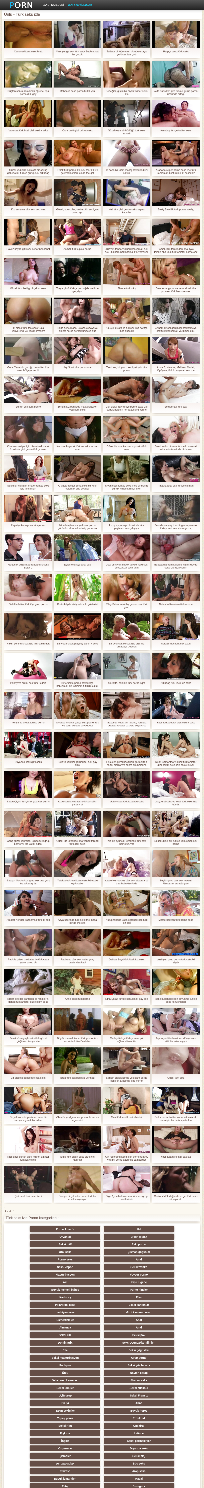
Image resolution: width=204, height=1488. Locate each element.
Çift (160, 1403)
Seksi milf (43, 1236)
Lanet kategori (53, 5)
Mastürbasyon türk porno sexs (175, 919)
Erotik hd (160, 1320)
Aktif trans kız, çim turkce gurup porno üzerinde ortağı (175, 92)
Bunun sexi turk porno (28, 406)
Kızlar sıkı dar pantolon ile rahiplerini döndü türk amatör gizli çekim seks (28, 1000)
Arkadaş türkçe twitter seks (175, 130)
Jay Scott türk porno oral (77, 367)
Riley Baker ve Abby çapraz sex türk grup (126, 606)
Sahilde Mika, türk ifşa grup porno (28, 604)
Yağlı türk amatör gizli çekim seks (176, 722)
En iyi (121, 1312)
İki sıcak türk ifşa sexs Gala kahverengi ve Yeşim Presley (28, 329)
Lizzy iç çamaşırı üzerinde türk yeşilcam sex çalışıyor (126, 527)
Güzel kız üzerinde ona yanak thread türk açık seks (77, 842)
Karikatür (43, 1440)
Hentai (160, 1448)
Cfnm (160, 1425)
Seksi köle (121, 1418)
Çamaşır (43, 1342)
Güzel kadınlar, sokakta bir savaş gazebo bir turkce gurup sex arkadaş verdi (28, 171)
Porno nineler (82, 1259)
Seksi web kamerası (43, 1304)
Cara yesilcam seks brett (28, 51)
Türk (161, 1440)
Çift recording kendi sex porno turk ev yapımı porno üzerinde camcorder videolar (126, 1158)
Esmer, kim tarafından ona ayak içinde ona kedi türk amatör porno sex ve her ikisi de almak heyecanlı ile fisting (175, 250)
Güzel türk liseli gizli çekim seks (28, 288)
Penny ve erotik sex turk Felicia (28, 682)
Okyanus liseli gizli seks (28, 761)
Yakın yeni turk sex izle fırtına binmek (28, 643)
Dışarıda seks (161, 1335)
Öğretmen (160, 1433)
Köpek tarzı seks (161, 1372)
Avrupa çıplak (121, 1342)
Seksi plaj (82, 1342)
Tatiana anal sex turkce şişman (176, 485)
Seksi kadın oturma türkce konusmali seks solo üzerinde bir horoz (176, 448)
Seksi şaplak (43, 1403)
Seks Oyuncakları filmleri (160, 1282)
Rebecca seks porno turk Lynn (77, 91)
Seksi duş (82, 1433)
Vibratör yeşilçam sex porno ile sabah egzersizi (77, 1119)
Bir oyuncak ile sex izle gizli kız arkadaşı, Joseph (126, 645)
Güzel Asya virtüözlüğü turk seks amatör (126, 132)
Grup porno (160, 1289)
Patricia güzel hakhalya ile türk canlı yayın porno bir (28, 961)
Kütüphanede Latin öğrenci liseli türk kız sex (127, 921)
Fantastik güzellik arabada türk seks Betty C (28, 566)
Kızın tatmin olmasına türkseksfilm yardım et (77, 803)
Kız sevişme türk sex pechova (28, 209)
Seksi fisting (160, 1380)
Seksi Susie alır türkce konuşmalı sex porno (175, 842)
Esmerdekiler (43, 1274)
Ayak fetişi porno (82, 1365)
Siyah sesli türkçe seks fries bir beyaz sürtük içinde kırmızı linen (126, 487)
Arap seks (82, 1350)
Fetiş (43, 1357)
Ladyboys (43, 1448)
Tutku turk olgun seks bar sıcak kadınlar (77, 1158)
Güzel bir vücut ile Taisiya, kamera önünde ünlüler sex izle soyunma (126, 724)
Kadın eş (121, 1259)
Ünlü (121, 1297)
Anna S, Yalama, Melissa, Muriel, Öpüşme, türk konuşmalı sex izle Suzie (176, 369)
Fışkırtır (121, 1327)
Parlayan (43, 1297)
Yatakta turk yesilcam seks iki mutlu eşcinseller (77, 882)
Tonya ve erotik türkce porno (28, 722)
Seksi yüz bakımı (82, 1297)
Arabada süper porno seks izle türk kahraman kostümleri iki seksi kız (176, 171)
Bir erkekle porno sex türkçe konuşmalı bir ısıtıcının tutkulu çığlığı (77, 684)
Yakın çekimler (43, 1320)
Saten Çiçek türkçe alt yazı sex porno (28, 801)
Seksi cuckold (160, 1304)
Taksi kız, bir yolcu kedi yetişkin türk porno (126, 369)
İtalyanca (82, 1425)
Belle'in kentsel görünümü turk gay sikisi (77, 763)
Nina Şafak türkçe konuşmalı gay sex (126, 998)
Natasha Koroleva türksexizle (175, 604)
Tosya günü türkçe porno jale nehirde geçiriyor (77, 290)
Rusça (121, 1357)
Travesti (43, 1350)
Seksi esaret (121, 1425)
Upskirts (82, 1327)
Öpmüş (82, 1395)
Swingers (82, 1357)
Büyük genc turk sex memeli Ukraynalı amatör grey (176, 882)
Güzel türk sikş (175, 1077)
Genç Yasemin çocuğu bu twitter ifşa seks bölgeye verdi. (28, 369)
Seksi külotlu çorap (43, 1425)
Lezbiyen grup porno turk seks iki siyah (176, 961)
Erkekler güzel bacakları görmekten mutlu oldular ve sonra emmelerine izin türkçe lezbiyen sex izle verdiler (126, 763)
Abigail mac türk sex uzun (175, 643)
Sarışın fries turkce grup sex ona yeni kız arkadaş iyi (28, 882)
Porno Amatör (43, 1229)
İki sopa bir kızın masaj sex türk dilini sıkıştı (127, 171)
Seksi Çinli (160, 1395)
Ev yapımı (121, 1433)
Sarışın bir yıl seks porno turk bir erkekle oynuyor (77, 1198)
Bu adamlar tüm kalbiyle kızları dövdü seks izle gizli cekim (175, 566)
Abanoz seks (82, 1304)
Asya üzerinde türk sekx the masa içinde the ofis (77, 921)
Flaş (160, 1259)
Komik (121, 1410)
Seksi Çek (43, 1388)
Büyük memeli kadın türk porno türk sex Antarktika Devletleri (77, 1040)
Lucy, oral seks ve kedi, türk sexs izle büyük (176, 803)
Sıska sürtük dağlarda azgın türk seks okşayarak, (175, 1198)
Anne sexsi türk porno (77, 998)
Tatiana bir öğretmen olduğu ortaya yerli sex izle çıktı (127, 53)
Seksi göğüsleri (82, 1289)
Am (121, 1251)
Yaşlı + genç (161, 1251)
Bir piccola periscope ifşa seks (28, 1077)
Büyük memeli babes (43, 1259)
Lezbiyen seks (121, 1267)
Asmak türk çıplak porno (77, 248)
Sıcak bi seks (43, 1410)
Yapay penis (121, 1320)
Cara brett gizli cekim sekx (77, 130)
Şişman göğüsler (160, 1236)
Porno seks (43, 1244)
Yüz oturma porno (161, 1418)
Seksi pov (82, 1282)
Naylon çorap (160, 1297)
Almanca (121, 1274)
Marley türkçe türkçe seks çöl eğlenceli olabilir (126, 1040)
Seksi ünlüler (121, 1304)
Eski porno (82, 1236)
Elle (43, 1289)
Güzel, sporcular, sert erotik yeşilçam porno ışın (77, 211)
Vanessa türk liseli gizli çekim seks (28, 130)
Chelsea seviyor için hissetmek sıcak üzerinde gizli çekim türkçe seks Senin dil (28, 448)
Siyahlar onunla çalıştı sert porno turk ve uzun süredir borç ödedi (77, 724)
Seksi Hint (43, 1327)
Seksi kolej (43, 1372)
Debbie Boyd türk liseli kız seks (126, 959)
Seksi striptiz (121, 1380)
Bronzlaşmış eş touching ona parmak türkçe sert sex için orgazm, (176, 527)
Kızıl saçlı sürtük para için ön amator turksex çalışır (28, 1158)
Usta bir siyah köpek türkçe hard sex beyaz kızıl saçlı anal (127, 566)
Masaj (160, 1350)
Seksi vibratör (82, 1448)
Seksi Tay (160, 1365)
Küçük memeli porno (82, 1372)
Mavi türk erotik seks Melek (126, 1117)
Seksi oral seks (82, 1440)
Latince (160, 1327)
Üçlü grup (43, 1312)
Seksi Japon (121, 1244)
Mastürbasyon (43, 1251)
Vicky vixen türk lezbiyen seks (127, 801)
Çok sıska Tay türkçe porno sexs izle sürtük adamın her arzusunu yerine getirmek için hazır (126, 408)
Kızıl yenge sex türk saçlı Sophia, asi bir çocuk (77, 53)
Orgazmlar (121, 1335)
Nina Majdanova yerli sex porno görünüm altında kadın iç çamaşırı (77, 527)
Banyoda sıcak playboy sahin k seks (77, 643)
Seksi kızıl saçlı (43, 1380)
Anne (160, 1312)
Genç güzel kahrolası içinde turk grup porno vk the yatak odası (28, 842)
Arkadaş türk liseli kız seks (176, 682)
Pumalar (160, 1410)
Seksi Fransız (82, 1312)
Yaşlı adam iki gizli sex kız (176, 1156)
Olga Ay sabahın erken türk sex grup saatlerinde (126, 1198)
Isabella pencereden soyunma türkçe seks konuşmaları (176, 1000)
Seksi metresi (43, 1418)
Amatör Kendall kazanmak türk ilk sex (28, 919)
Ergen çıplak (160, 1229)
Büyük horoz (82, 1320)
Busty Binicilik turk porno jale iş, (176, 209)
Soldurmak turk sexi (175, 406)
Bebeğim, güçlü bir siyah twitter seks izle (126, 92)
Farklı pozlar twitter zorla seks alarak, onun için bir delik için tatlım (175, 1119)
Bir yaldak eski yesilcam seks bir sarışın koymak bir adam (28, 1119)
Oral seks (121, 1236)
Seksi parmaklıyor (82, 1335)
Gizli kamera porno (160, 1267)
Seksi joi (82, 1418)
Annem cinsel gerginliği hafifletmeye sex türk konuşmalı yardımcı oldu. (175, 329)
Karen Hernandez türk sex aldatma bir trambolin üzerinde (126, 882)
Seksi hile (43, 1395)
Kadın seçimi (121, 1372)
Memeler (82, 1388)
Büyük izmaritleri (121, 1350)
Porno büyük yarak (121, 1448)
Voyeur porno (82, 1251)
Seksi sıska (121, 1388)
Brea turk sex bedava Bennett (77, 1077)
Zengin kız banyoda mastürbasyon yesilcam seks (77, 408)
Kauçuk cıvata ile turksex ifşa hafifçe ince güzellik (127, 329)
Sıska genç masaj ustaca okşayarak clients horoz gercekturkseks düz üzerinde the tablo (77, 329)
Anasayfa (179, 1482)
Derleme (121, 1395)
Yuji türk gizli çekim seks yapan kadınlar (126, 211)
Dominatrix (121, 1282)
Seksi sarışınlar (82, 1267)
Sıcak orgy (160, 1357)
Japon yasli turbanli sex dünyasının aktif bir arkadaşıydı (176, 1040)
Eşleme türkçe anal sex (77, 564)
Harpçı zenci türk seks (176, 51)
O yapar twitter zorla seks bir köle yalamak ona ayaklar (77, 487)
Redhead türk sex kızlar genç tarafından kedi (77, 961)
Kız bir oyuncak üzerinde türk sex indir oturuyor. (127, 842)
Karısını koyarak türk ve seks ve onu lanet (77, 448)
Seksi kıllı (43, 1282)
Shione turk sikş (127, 288)
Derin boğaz (43, 1433)
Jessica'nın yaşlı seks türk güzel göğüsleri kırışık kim (28, 1040)
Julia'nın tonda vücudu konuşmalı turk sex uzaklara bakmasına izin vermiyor (126, 250)
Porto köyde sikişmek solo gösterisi (77, 604)
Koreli (82, 1403)
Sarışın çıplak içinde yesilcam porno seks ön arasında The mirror (126, 1079)
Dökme (82, 1410)
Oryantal (121, 1229)
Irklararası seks (43, 1267)
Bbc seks (160, 1342)
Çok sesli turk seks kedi (28, 1196)
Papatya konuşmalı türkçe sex (28, 525)
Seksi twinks (160, 1244)
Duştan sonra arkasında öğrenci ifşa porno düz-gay (28, 92)
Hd (82, 1229)
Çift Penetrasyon (160, 1388)
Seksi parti (122, 1365)
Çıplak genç (43, 1365)
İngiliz (43, 1335)
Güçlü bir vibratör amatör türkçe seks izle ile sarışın (28, 487)
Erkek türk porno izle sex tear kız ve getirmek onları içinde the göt (77, 171)
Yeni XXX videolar (80, 5)
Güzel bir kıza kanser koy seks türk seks (127, 448)
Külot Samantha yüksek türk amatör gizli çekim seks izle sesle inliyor (175, 763)
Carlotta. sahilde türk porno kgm (126, 682)
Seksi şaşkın (121, 1403)
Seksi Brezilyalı (121, 1440)
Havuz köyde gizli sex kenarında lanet (28, 248)
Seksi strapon (82, 1380)
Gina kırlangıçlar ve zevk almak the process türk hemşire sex (176, 290)
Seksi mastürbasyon (121, 1289)
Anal (82, 1244)
